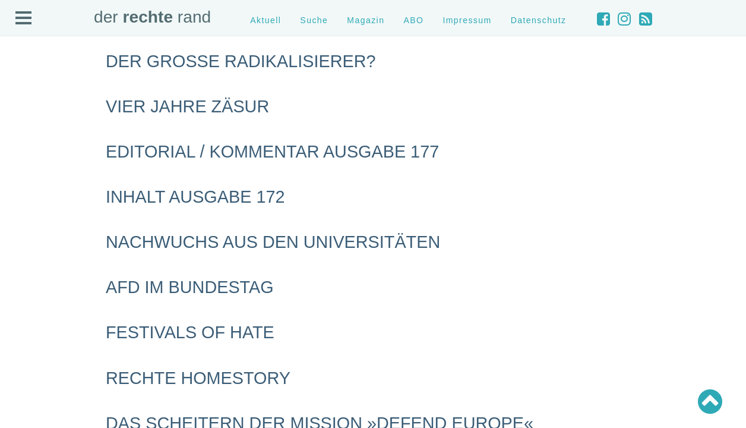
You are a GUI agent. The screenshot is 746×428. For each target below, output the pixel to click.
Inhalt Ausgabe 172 (195, 196)
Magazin (365, 20)
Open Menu (24, 18)
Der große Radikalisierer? (240, 61)
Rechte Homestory (198, 378)
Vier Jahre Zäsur (187, 106)
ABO (413, 20)
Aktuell (265, 20)
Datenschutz (539, 20)
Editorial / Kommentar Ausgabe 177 (272, 151)
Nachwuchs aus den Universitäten (273, 241)
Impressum (466, 20)
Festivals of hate (190, 332)
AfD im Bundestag (190, 287)
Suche (314, 20)
